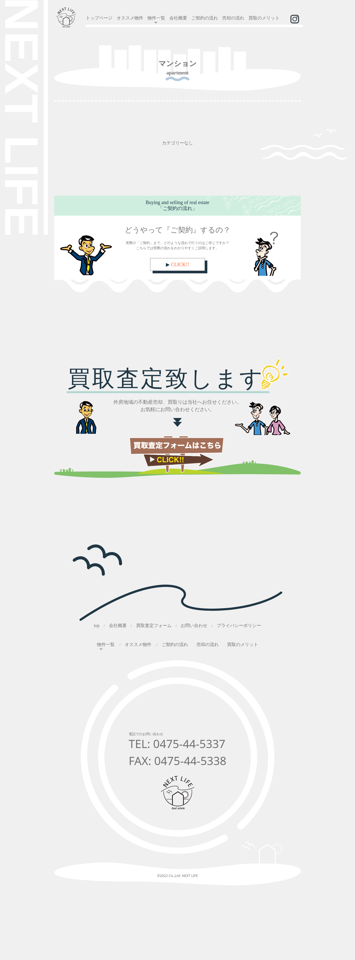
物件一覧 (156, 18)
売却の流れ (233, 18)
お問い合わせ (194, 625)
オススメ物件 (130, 18)
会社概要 (178, 18)
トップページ (99, 18)
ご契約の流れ (204, 18)
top (97, 625)
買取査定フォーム (154, 625)
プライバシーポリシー (239, 625)
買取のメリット (264, 18)
